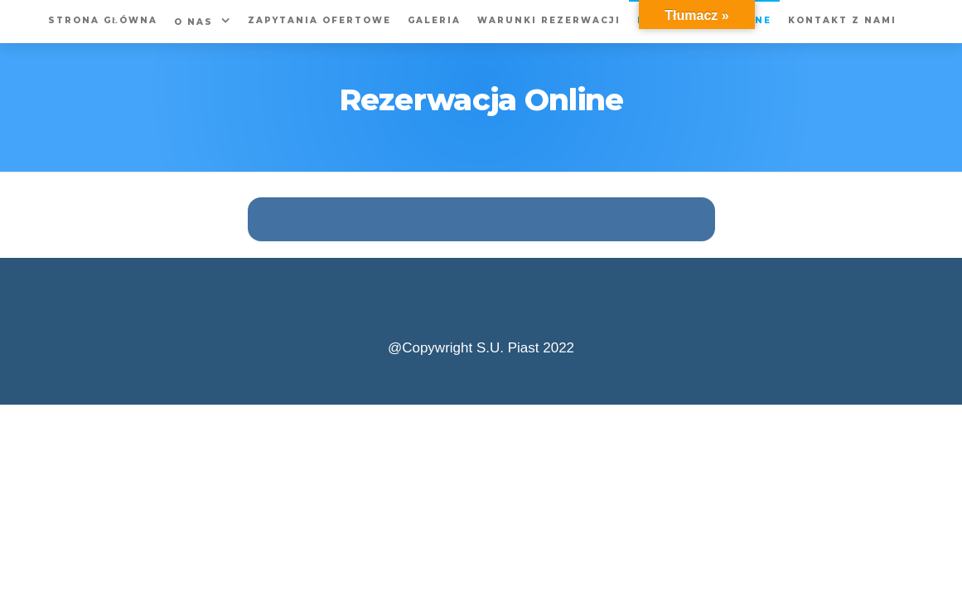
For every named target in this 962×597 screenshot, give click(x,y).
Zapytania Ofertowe (319, 20)
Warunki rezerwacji (549, 20)
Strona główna (102, 20)
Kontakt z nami (842, 20)
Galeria (434, 20)
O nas (193, 22)
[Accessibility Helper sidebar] (942, 20)
